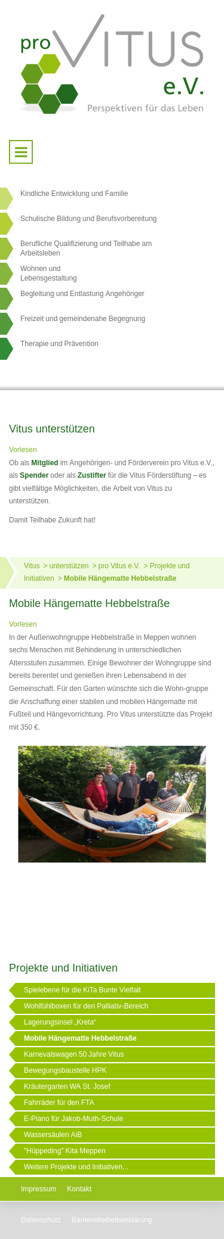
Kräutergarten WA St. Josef (67, 1086)
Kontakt (79, 1189)
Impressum (38, 1189)
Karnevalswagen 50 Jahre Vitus (74, 1054)
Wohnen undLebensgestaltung (48, 273)
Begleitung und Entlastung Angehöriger (82, 293)
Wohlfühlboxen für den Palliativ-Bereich (86, 1006)
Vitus (31, 565)
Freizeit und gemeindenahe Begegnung (82, 318)
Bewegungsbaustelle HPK (65, 1070)
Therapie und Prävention (59, 343)
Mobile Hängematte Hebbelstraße (120, 578)
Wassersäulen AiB (53, 1134)
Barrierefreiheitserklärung (112, 1220)
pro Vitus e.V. (119, 565)
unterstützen (68, 565)
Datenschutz (41, 1220)
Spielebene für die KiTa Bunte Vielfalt (82, 990)
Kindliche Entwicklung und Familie (74, 193)
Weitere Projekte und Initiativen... (76, 1166)
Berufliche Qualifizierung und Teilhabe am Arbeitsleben (86, 248)
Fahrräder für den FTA (59, 1102)
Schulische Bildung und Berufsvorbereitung (88, 218)
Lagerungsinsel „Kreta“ (60, 1022)
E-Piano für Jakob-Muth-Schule (73, 1118)
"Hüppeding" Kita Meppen (65, 1150)
